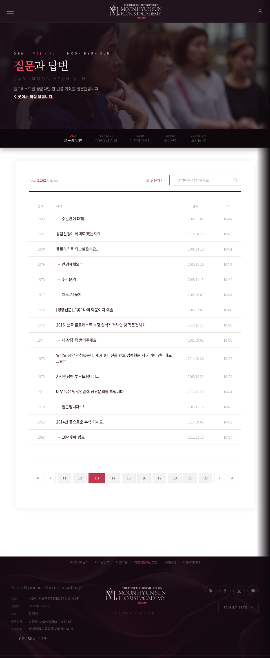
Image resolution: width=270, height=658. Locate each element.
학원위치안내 (191, 562)
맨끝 (232, 478)
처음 (38, 478)
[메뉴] (10, 11)
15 (126, 477)
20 (203, 477)
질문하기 (155, 180)
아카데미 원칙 (79, 562)
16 (141, 477)
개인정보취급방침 (146, 562)
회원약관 (122, 562)
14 (111, 477)
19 (187, 477)
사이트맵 (170, 562)
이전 (50, 478)
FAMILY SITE (238, 607)
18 (172, 477)
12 (77, 477)
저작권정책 (102, 562)
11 (62, 477)
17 (157, 477)
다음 (219, 478)
